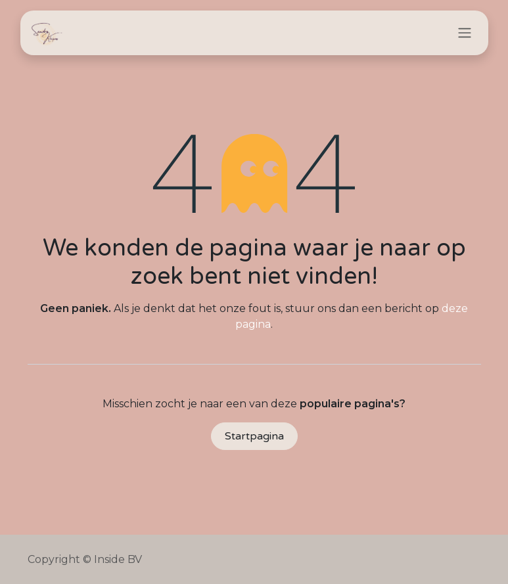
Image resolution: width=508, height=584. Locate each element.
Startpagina (254, 436)
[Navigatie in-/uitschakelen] (464, 33)
